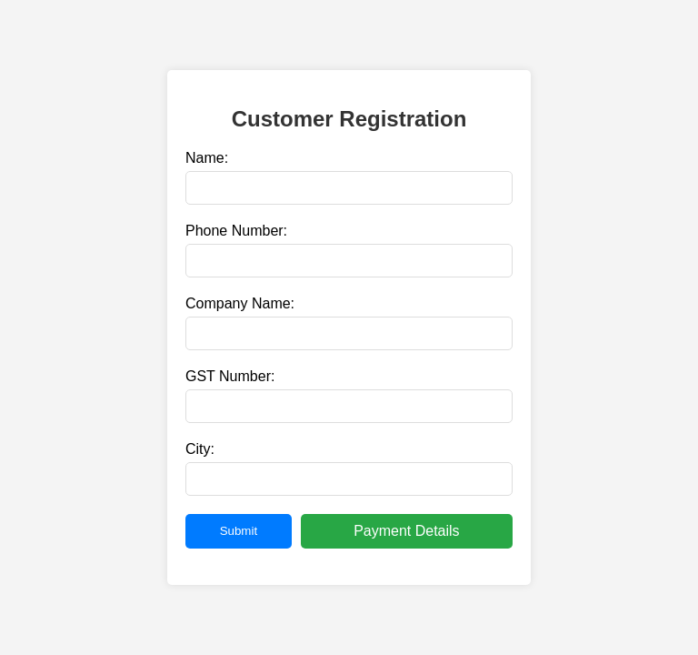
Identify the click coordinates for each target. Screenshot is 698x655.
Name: (206, 158)
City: (199, 449)
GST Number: (229, 376)
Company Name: (239, 303)
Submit (238, 531)
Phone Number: (236, 230)
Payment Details (407, 531)
